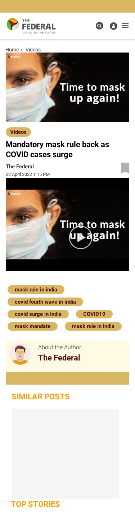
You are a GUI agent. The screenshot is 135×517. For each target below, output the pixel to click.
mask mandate (32, 326)
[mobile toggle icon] (125, 25)
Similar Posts (41, 396)
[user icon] (113, 26)
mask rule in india (36, 289)
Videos (18, 132)
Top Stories (35, 504)
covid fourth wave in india (45, 302)
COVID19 (94, 314)
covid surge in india (38, 314)
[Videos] (18, 132)
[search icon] (99, 26)
